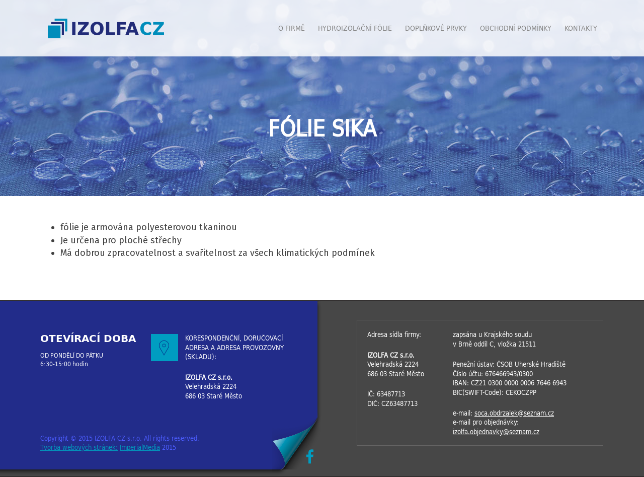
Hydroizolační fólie (355, 28)
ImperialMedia (140, 447)
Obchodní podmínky (515, 28)
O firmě (291, 28)
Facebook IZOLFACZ (309, 456)
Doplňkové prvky (436, 28)
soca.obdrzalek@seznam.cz (514, 413)
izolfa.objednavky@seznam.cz (496, 432)
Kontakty (581, 28)
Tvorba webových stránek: (79, 447)
